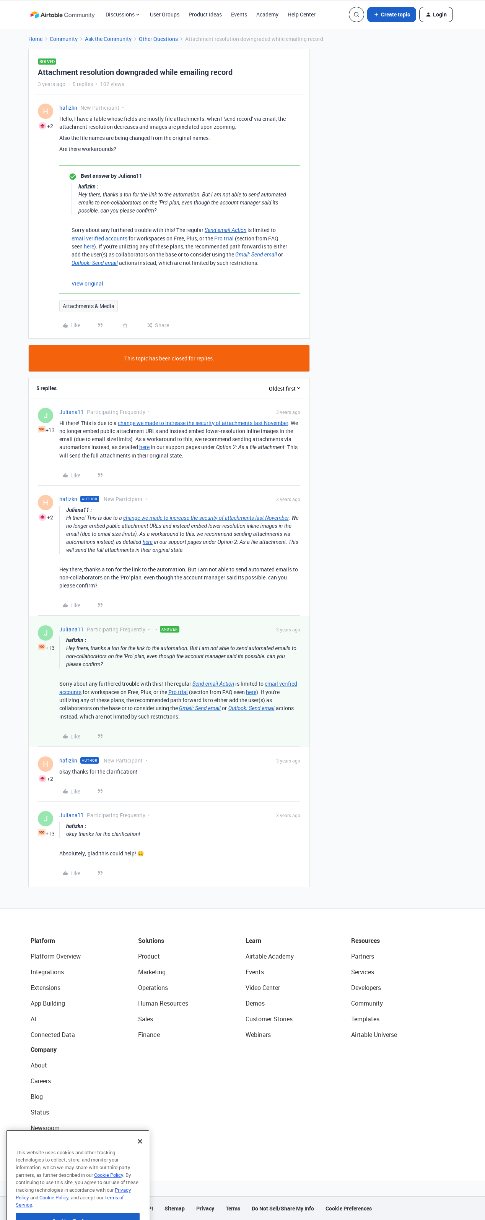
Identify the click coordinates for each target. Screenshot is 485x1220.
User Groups (164, 14)
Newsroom (45, 1128)
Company (44, 1049)
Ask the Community (108, 38)
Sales (145, 1019)
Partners (362, 956)
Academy (267, 14)
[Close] (140, 1161)
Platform (43, 940)
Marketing (152, 972)
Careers (41, 1081)
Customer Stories (269, 1019)
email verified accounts (99, 238)
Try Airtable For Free (58, 1143)
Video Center (263, 987)
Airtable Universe (374, 1034)
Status (40, 1112)
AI (33, 1019)
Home (35, 38)
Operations (153, 987)
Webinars (258, 1034)
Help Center (302, 14)
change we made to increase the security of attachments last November (203, 423)
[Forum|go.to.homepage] (62, 14)
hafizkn (68, 107)
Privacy (205, 1208)
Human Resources (163, 1003)
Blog (37, 1096)
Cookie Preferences (349, 1208)
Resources (365, 940)
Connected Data (53, 1034)
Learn (253, 940)
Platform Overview (56, 956)
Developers (366, 987)
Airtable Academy (270, 956)
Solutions (151, 940)
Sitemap (174, 1208)
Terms (233, 1208)
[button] (391, 14)
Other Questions (158, 38)
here (89, 246)
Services (362, 972)
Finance (149, 1034)
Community (64, 38)
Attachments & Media (88, 306)
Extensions (45, 987)
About (39, 1065)
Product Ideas (205, 14)
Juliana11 (71, 411)
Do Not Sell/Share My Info (283, 1208)
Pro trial (224, 238)
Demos (255, 1003)
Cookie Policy (108, 1194)
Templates (365, 1019)
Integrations (47, 972)
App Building (48, 1003)
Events (239, 14)
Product (149, 956)
